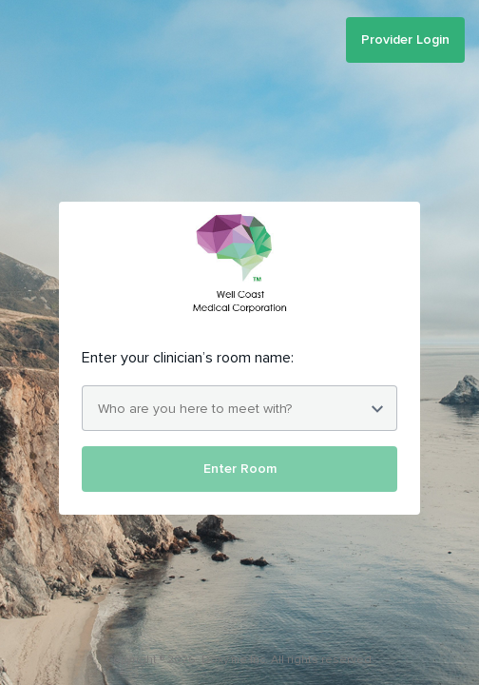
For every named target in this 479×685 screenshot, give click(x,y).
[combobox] (239, 408)
